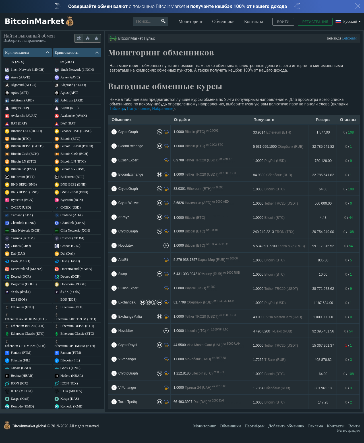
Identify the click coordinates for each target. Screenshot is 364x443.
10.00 (323, 274)
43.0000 (277, 317)
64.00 (323, 189)
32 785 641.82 (323, 147)
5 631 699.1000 (278, 147)
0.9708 (204, 160)
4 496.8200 (272, 331)
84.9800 (272, 175)
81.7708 (205, 302)
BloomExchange (130, 146)
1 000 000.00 (323, 317)
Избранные (162, 108)
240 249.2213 (274, 232)
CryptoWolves (128, 203)
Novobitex (125, 246)
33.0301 (198, 189)
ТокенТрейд (127, 402)
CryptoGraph (128, 132)
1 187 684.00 (323, 303)
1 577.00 (323, 132)
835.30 (323, 260)
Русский (346, 22)
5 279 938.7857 (206, 260)
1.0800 (195, 288)
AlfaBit (123, 260)
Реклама (315, 426)
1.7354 (271, 388)
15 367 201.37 (323, 346)
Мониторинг (190, 21)
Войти (283, 22)
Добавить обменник (286, 426)
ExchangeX (127, 302)
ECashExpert (128, 160)
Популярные (138, 108)
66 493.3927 (207, 402)
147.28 (323, 402)
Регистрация (315, 22)
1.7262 (269, 360)
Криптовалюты (27, 52)
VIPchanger (127, 359)
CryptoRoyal (127, 345)
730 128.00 (323, 161)
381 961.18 (323, 388)
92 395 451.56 (323, 331)
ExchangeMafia (130, 317)
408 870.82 (323, 360)
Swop (122, 274)
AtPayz (123, 217)
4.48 (323, 218)
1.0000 (195, 132)
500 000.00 (323, 203)
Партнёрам (254, 426)
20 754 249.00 (323, 232)
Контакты (253, 21)
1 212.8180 (199, 374)
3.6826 (203, 203)
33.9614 (272, 132)
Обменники (223, 21)
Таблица (117, 108)
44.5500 (209, 345)
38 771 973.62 (323, 289)
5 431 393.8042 (208, 274)
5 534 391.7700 (279, 246)
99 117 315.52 (323, 246)
